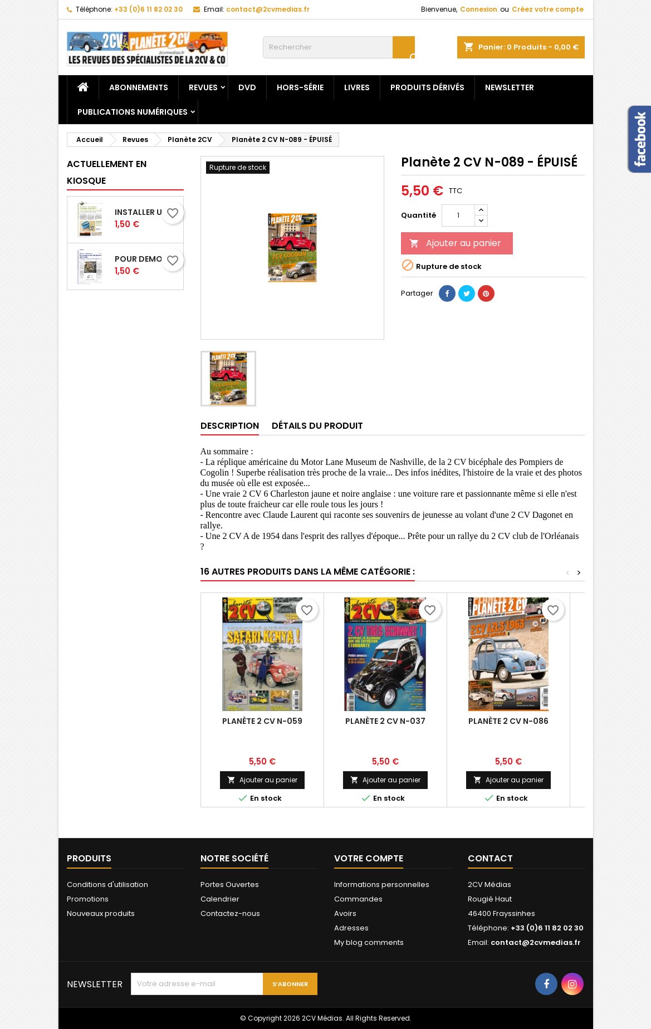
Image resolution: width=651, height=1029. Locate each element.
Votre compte (368, 858)
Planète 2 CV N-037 (385, 721)
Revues (203, 87)
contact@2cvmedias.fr (268, 9)
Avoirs (345, 913)
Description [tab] (229, 425)
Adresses (351, 928)
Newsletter (509, 87)
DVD (247, 87)
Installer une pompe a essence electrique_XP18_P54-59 (147, 212)
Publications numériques (132, 111)
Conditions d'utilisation (107, 884)
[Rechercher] (339, 47)
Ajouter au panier (455, 243)
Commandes (358, 899)
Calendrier (219, 899)
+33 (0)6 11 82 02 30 (148, 9)
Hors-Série (300, 87)
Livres (357, 87)
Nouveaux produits (101, 913)
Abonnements (138, 87)
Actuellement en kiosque (106, 172)
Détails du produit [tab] (317, 425)
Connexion (478, 9)
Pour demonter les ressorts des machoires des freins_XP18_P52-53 (147, 258)
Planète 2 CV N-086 (508, 721)
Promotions (88, 899)
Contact (490, 858)
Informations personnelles (381, 884)
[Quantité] (458, 215)
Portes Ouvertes (229, 884)
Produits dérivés (427, 87)
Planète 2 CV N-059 (262, 721)
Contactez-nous (230, 913)
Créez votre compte (548, 9)
